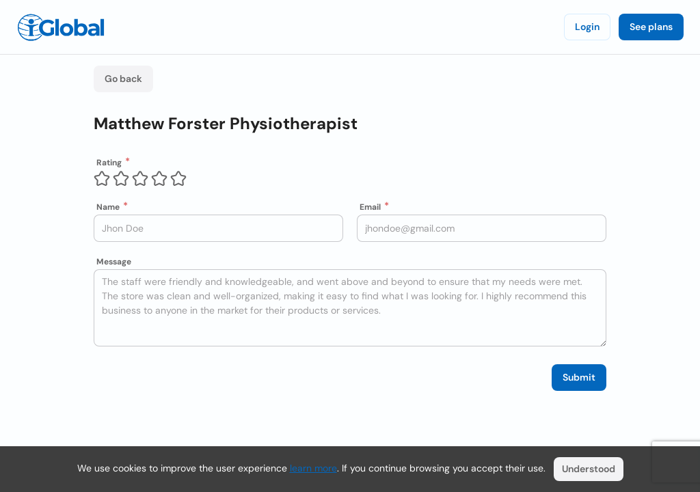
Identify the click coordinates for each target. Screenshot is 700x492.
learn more (313, 468)
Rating (109, 162)
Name (108, 207)
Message (113, 261)
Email (370, 207)
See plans (651, 26)
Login (587, 26)
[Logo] (60, 27)
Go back (123, 78)
